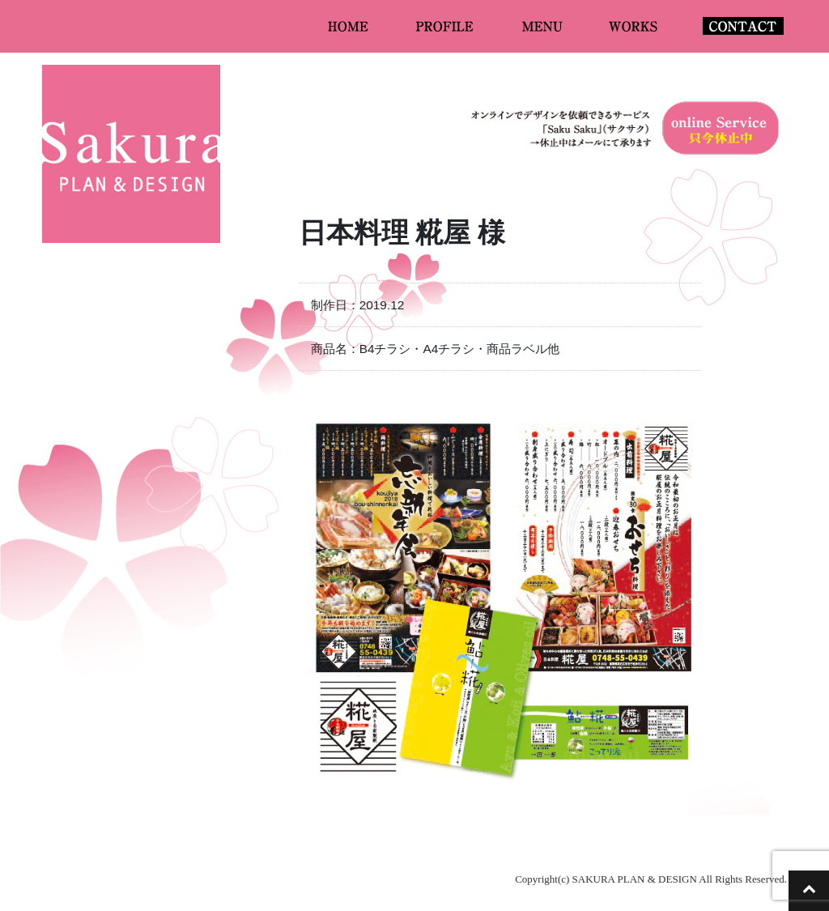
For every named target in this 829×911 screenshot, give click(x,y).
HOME (348, 26)
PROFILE (446, 26)
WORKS (634, 26)
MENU (543, 26)
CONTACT (743, 26)
